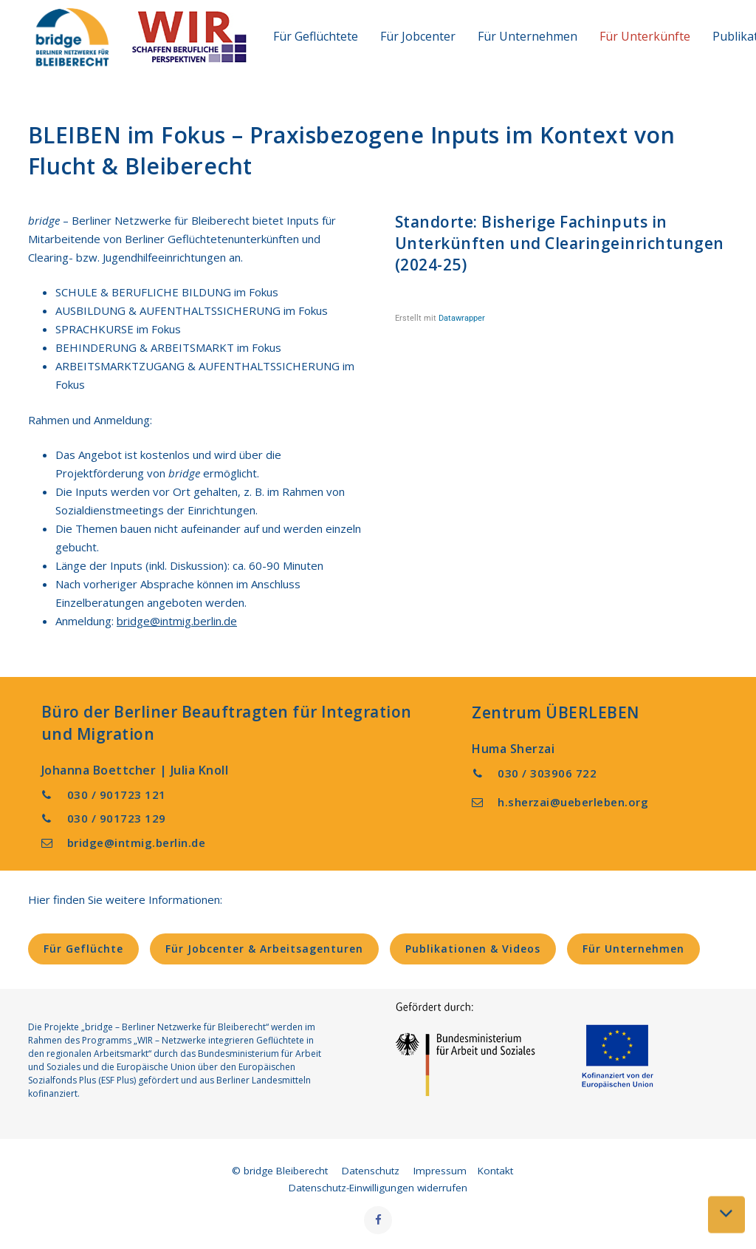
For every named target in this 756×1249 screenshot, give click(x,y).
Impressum (440, 1170)
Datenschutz (370, 1170)
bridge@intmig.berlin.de (177, 620)
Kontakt (495, 1170)
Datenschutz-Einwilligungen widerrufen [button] (378, 1187)
